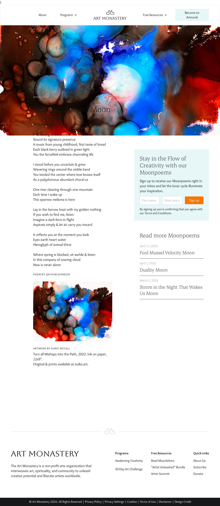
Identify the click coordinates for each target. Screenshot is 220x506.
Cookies (132, 501)
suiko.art (81, 364)
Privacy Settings (114, 501)
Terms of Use (148, 501)
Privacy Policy (93, 501)
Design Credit (183, 501)
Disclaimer (165, 501)
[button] (69, 15)
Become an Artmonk (192, 15)
